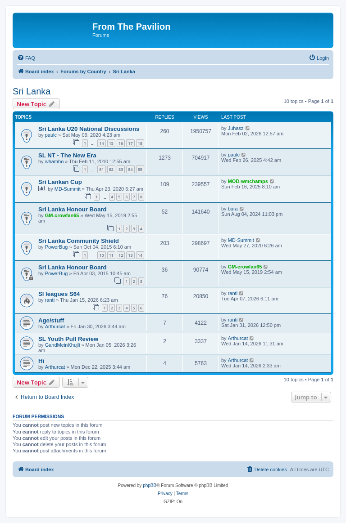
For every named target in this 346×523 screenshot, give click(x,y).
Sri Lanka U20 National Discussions (88, 128)
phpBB (149, 485)
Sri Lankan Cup (60, 182)
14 (101, 143)
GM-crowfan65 (62, 215)
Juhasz (236, 128)
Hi (41, 361)
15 (111, 143)
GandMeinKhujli (62, 345)
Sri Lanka (32, 91)
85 (140, 169)
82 (111, 169)
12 (120, 255)
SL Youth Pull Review (68, 338)
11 (111, 255)
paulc (51, 135)
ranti (50, 300)
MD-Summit (68, 189)
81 (101, 169)
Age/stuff (51, 320)
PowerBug (56, 247)
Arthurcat (55, 326)
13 (130, 255)
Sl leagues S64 (59, 294)
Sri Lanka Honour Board (72, 209)
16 (120, 143)
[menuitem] (26, 58)
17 (130, 143)
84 (130, 169)
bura (233, 208)
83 (120, 169)
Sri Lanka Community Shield (78, 240)
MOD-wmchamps (248, 181)
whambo (54, 161)
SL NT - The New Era (67, 155)
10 (101, 255)
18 (140, 143)
